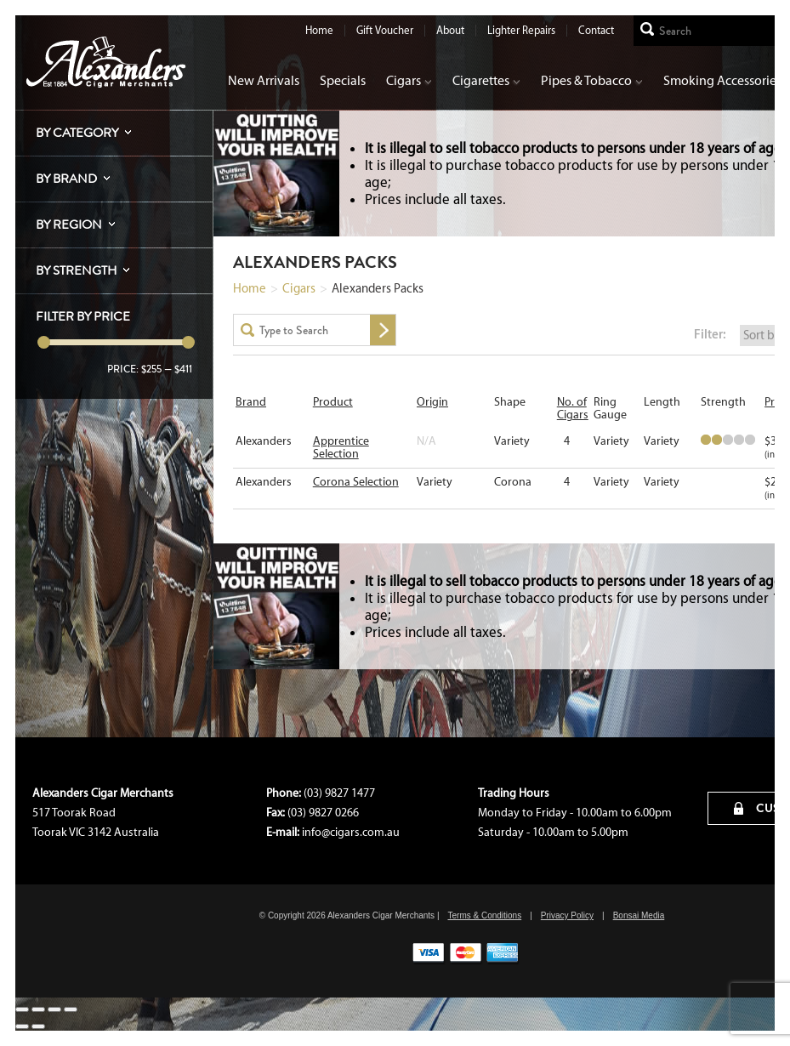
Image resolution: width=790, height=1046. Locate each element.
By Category (77, 132)
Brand (251, 402)
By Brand (66, 178)
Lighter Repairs (521, 30)
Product (333, 402)
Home (319, 30)
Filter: (710, 334)
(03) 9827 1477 (339, 793)
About (450, 30)
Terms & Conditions (484, 915)
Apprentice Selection (341, 447)
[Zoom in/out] (70, 1009)
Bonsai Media (639, 915)
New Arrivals (263, 80)
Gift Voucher (384, 30)
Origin (432, 402)
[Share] (38, 1009)
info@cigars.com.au (351, 832)
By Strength (76, 270)
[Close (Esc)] (22, 1009)
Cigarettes (486, 80)
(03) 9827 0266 (323, 812)
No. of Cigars (572, 408)
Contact (596, 30)
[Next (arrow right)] (38, 1026)
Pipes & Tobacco (592, 80)
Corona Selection (356, 482)
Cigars (409, 80)
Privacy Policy (567, 915)
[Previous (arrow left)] (22, 1026)
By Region (69, 224)
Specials (343, 80)
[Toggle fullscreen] (54, 1009)
